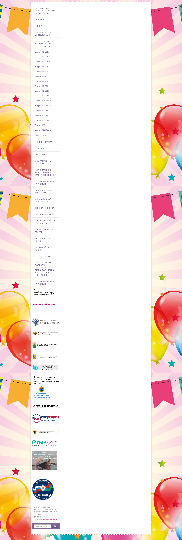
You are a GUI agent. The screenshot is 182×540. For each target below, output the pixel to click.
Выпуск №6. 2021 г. (42, 76)
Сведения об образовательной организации (45, 10)
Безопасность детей (43, 239)
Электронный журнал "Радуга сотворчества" (44, 43)
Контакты (40, 154)
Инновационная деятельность (44, 33)
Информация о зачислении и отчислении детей (45, 172)
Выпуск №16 (40, 125)
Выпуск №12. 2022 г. (43, 105)
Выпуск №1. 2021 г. (42, 52)
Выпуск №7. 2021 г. (42, 81)
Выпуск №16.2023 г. (43, 130)
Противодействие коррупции (45, 182)
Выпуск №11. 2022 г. (43, 101)
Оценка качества (44, 208)
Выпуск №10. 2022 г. (43, 96)
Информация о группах (43, 162)
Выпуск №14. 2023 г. (43, 115)
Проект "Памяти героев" (44, 230)
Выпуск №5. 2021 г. (42, 71)
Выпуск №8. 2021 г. (42, 86)
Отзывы (39, 148)
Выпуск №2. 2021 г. (42, 57)
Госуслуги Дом (43, 256)
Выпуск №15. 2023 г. (43, 120)
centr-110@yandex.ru (49, 519)
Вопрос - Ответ (43, 142)
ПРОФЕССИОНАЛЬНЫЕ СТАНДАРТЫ (46, 221)
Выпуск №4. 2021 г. (42, 66)
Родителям (41, 135)
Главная (39, 19)
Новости (39, 26)
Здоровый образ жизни (44, 248)
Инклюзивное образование (43, 200)
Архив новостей (44, 214)
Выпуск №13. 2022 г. (43, 110)
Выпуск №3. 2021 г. (42, 62)
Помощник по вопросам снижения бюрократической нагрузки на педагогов (45, 268)
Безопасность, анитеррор (43, 191)
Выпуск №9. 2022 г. (42, 91)
